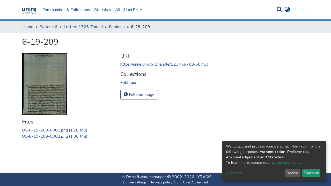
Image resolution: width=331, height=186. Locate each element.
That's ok (311, 173)
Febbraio (117, 27)
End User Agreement (192, 182)
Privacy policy (161, 182)
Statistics (102, 10)
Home (27, 27)
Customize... (235, 173)
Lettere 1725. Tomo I (83, 27)
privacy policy (289, 162)
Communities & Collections (66, 10)
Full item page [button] (139, 94)
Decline (292, 173)
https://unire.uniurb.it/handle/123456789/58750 (164, 64)
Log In (299, 10)
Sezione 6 (48, 27)
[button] (287, 10)
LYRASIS (203, 177)
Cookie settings (135, 182)
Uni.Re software (134, 177)
